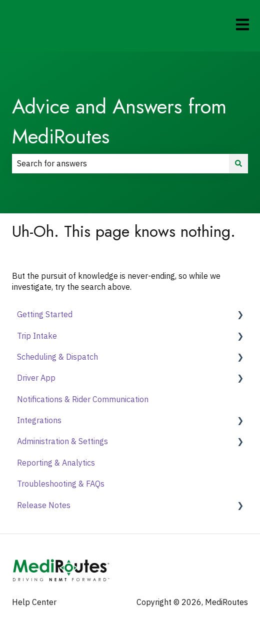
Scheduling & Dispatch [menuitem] (57, 357)
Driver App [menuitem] (36, 378)
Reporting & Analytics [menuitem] (56, 463)
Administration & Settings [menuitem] (62, 441)
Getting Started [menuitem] (44, 314)
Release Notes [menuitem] (43, 505)
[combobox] (120, 163)
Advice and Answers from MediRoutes (119, 121)
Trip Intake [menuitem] (37, 336)
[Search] (238, 163)
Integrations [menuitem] (39, 420)
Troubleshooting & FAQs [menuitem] (60, 484)
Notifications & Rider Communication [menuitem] (82, 399)
